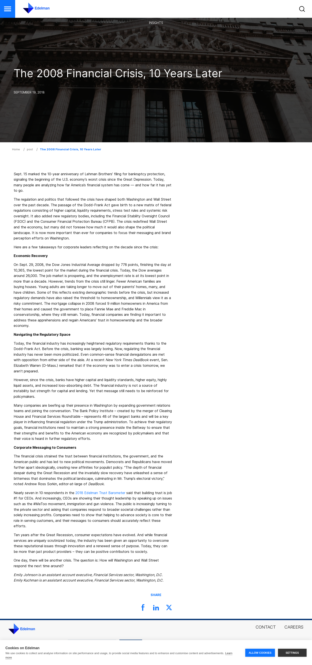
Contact (266, 627)
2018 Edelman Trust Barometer (100, 493)
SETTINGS (292, 652)
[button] (302, 10)
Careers (293, 627)
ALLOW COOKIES (260, 652)
